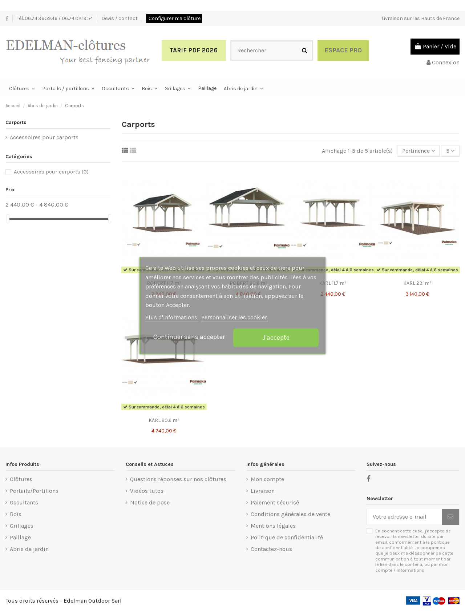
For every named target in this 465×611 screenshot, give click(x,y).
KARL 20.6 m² (164, 420)
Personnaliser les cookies (234, 317)
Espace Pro (343, 50)
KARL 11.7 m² (333, 283)
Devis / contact (120, 18)
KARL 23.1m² (417, 283)
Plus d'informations (172, 317)
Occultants (24, 502)
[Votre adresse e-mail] (404, 517)
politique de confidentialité (412, 544)
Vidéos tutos (146, 490)
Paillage (20, 537)
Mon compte (267, 479)
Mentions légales (273, 525)
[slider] (8, 218)
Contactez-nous (271, 549)
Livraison (263, 490)
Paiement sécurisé (275, 502)
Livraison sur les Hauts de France (420, 18)
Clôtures (21, 479)
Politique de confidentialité (287, 537)
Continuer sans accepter (189, 337)
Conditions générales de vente (290, 514)
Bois (15, 514)
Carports (16, 122)
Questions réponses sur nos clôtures (178, 479)
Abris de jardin (29, 549)
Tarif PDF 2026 (194, 50)
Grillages (21, 525)
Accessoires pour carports (44, 137)
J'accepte (276, 338)
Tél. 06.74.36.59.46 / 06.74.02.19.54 (55, 18)
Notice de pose (150, 502)
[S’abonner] (450, 517)
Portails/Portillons (34, 490)
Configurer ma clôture (175, 18)
